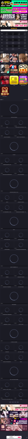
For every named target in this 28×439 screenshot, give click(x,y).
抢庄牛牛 (25, 34)
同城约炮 (7, 48)
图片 (2, 42)
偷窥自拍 (7, 42)
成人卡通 (19, 39)
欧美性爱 (25, 39)
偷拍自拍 (13, 39)
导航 (2, 48)
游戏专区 (25, 33)
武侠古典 (25, 45)
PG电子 (7, 33)
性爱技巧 (25, 46)
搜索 (26, 30)
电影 (2, 39)
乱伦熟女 (19, 40)
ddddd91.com (14, 28)
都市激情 (7, 45)
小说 (2, 45)
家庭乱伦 (13, 45)
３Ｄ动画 (25, 36)
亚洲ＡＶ (7, 36)
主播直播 (19, 37)
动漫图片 (25, 42)
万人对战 (19, 33)
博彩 (2, 33)
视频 (2, 36)
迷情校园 (7, 46)
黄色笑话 (19, 46)
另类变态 (25, 40)
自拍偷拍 (13, 36)
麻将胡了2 (7, 34)
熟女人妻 (7, 37)
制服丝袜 (7, 40)
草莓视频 (19, 48)
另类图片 (25, 43)
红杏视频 (7, 49)
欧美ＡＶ (19, 36)
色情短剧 (13, 49)
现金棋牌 (19, 34)
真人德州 (13, 33)
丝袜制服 (13, 37)
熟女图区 (19, 43)
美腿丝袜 (7, 43)
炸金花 (13, 34)
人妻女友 (19, 45)
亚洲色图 (13, 42)
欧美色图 (19, 42)
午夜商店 (13, 48)
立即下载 (19, 437)
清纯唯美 (13, 43)
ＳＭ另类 (25, 37)
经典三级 (13, 40)
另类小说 (13, 46)
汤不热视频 (25, 48)
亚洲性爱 (7, 39)
